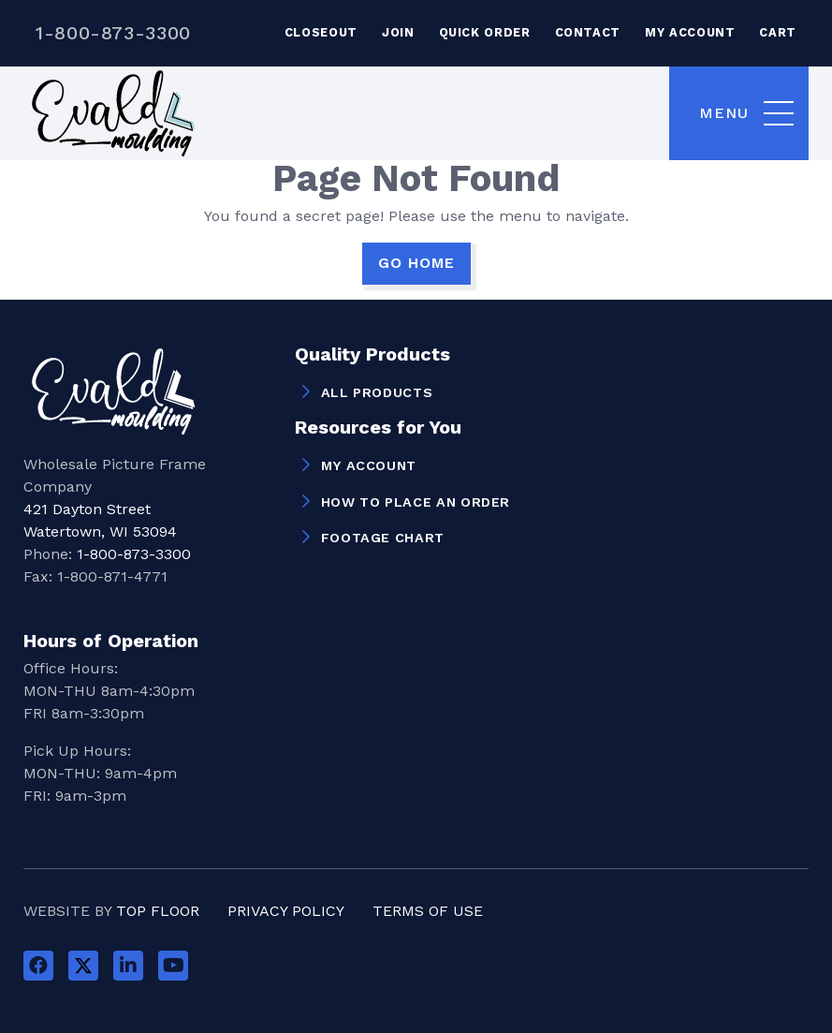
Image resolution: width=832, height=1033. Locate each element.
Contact (587, 32)
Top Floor (157, 911)
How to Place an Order (415, 501)
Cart (777, 32)
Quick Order (485, 32)
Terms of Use (427, 911)
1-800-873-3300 (113, 33)
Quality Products (372, 355)
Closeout (321, 32)
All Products (377, 392)
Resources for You (378, 428)
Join (398, 32)
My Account (690, 32)
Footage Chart (383, 537)
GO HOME (416, 263)
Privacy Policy (285, 911)
